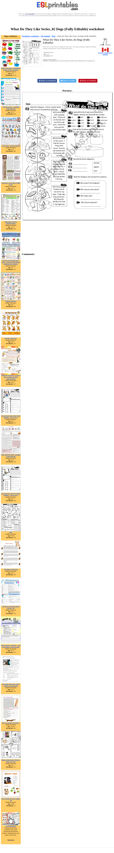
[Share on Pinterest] (87, 81)
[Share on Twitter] (67, 81)
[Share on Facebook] (47, 81)
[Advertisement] (57, 21)
